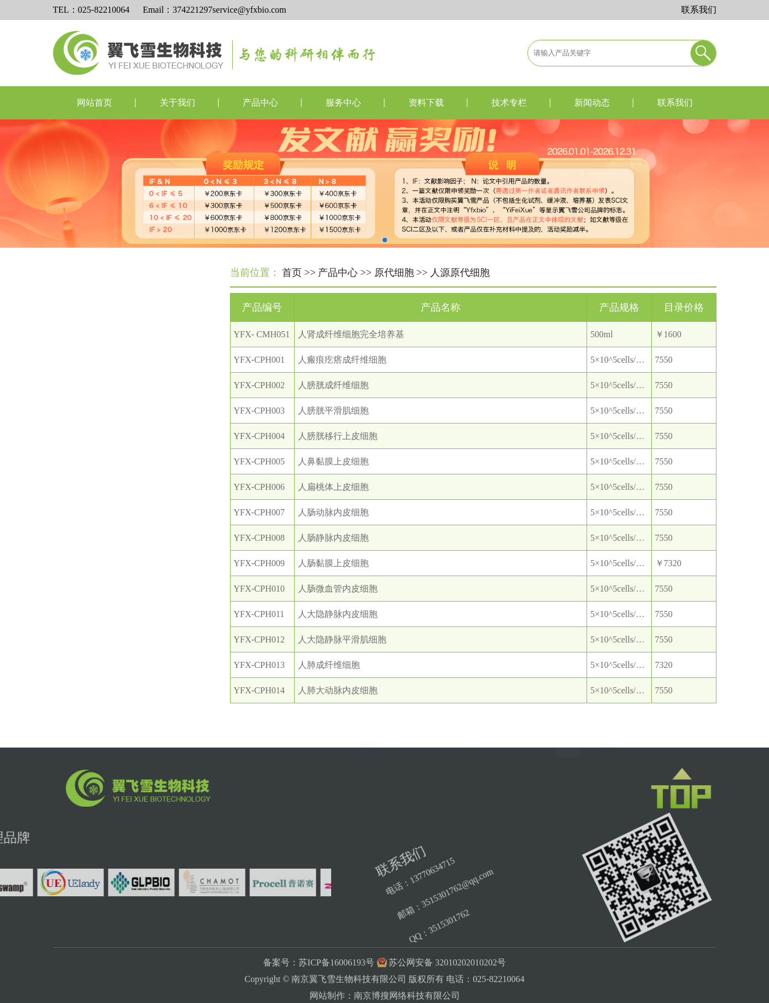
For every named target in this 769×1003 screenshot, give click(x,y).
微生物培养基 (81, 640)
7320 (664, 683)
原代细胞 (394, 273)
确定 (610, 746)
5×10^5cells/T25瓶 (624, 378)
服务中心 (343, 102)
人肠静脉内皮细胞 (333, 556)
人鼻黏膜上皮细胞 (333, 480)
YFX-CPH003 (259, 429)
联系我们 (698, 9)
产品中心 (260, 102)
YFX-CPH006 (259, 505)
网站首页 (94, 102)
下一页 (478, 746)
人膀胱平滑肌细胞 (333, 429)
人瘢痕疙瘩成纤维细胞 (342, 378)
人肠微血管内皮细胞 (338, 607)
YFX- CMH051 (262, 353)
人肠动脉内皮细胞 (333, 531)
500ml (601, 353)
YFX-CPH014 (259, 709)
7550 (664, 378)
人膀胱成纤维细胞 (333, 404)
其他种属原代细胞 (109, 436)
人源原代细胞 (100, 362)
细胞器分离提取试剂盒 (101, 669)
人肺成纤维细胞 (329, 683)
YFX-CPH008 (259, 556)
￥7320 (668, 582)
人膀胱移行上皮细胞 (338, 454)
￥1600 (668, 353)
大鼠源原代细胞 (104, 411)
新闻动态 (592, 102)
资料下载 (426, 102)
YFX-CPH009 (259, 582)
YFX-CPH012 (259, 658)
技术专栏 (509, 102)
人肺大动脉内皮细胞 (338, 709)
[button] (385, 240)
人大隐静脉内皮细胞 (338, 633)
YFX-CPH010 (259, 607)
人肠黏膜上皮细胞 (333, 582)
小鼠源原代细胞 (104, 386)
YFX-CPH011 (259, 633)
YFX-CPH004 (259, 454)
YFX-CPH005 (259, 480)
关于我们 (177, 102)
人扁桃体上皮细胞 (333, 505)
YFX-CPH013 (259, 683)
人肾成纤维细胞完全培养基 (351, 353)
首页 (292, 273)
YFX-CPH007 (259, 531)
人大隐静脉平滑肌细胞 (342, 658)
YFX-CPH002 (259, 404)
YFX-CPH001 (259, 378)
